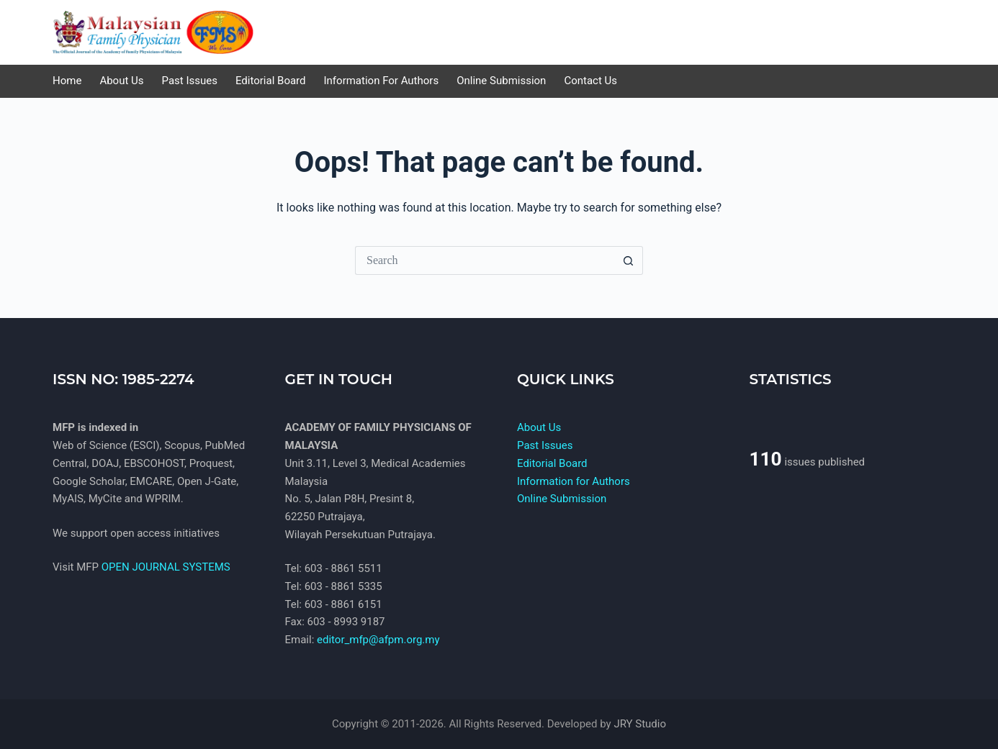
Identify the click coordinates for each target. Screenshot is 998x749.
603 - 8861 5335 (343, 586)
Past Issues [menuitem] (189, 80)
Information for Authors (573, 481)
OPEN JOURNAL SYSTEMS (166, 566)
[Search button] (628, 260)
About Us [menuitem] (121, 80)
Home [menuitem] (67, 80)
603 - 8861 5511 (343, 568)
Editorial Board (552, 463)
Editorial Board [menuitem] (270, 80)
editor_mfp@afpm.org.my (378, 639)
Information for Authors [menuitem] (381, 80)
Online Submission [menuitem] (501, 80)
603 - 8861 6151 (343, 604)
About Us (539, 427)
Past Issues (544, 445)
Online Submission (561, 498)
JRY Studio (639, 723)
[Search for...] (484, 260)
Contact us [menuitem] (590, 80)
